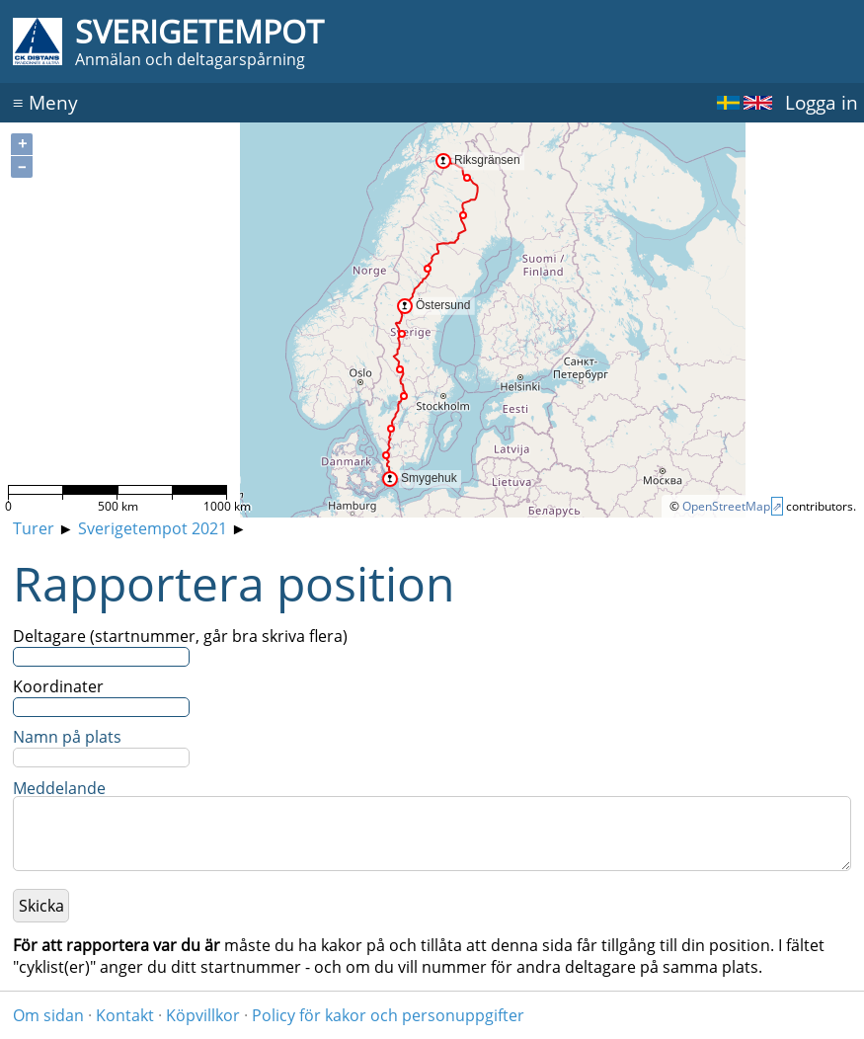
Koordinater (58, 686)
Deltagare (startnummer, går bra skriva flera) (180, 636)
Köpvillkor (203, 1015)
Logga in (821, 102)
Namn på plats (67, 737)
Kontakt (125, 1015)
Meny (45, 102)
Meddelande (59, 788)
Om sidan (48, 1015)
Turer (33, 528)
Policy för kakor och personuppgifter (388, 1015)
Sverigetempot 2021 (152, 528)
